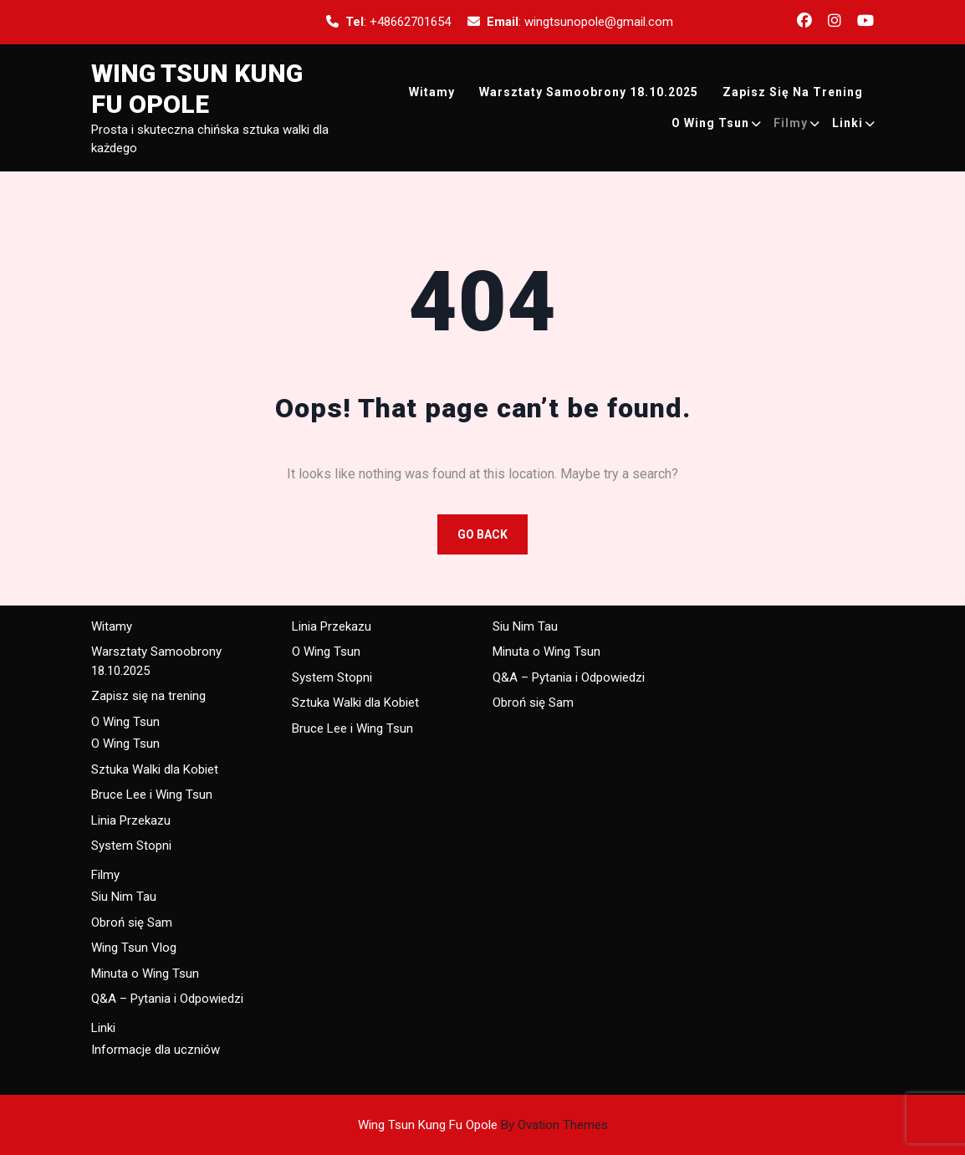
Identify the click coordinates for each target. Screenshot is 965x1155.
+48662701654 (410, 21)
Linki (847, 123)
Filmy (791, 123)
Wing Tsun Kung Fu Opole (483, 1124)
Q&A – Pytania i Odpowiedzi (167, 998)
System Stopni (131, 845)
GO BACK (482, 534)
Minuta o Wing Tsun (145, 973)
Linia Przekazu (131, 820)
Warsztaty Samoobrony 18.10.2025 (588, 92)
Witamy (432, 92)
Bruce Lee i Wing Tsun (151, 794)
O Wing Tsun (710, 123)
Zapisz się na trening (792, 92)
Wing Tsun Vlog (133, 947)
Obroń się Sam (131, 922)
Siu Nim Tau (123, 896)
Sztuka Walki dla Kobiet (154, 769)
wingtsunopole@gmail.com (598, 21)
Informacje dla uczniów (155, 1049)
